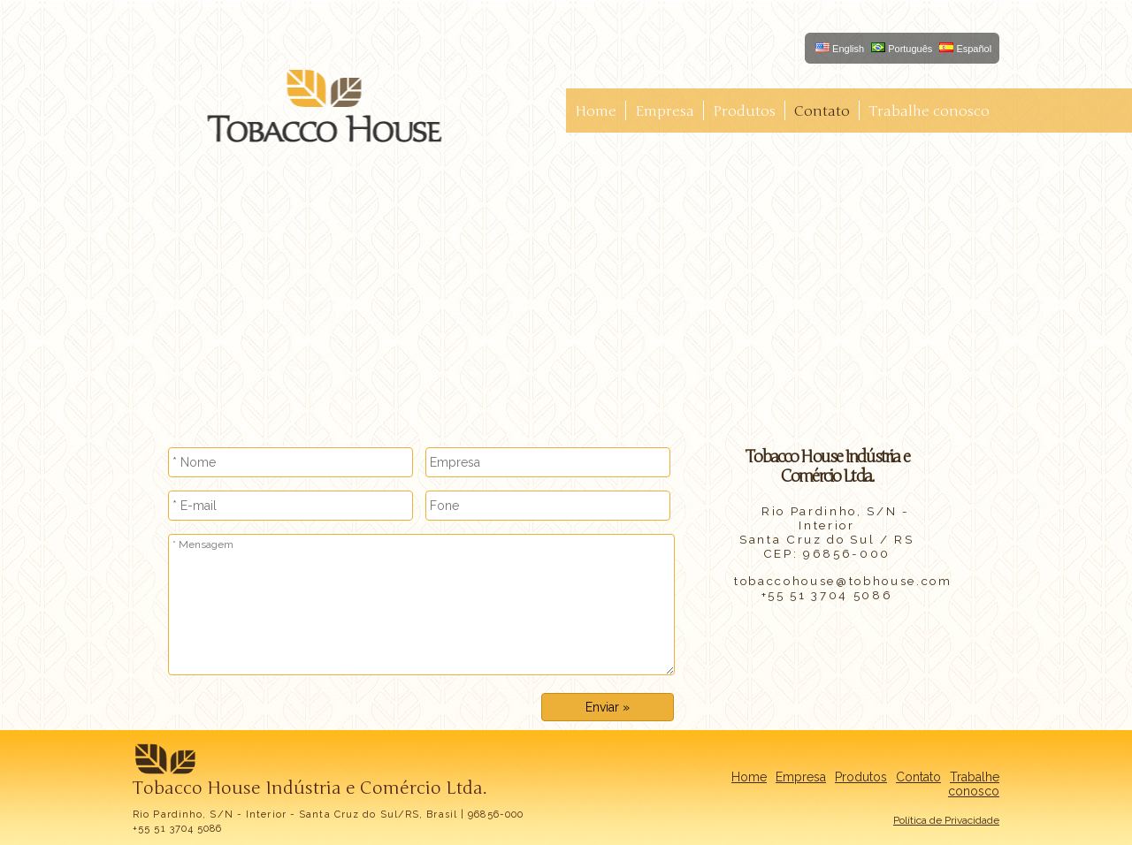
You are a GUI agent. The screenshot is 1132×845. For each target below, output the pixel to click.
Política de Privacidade (946, 820)
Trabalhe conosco (929, 111)
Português (901, 48)
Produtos (744, 111)
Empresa (664, 111)
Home (595, 111)
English (839, 48)
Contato (822, 111)
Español (965, 48)
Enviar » (607, 707)
